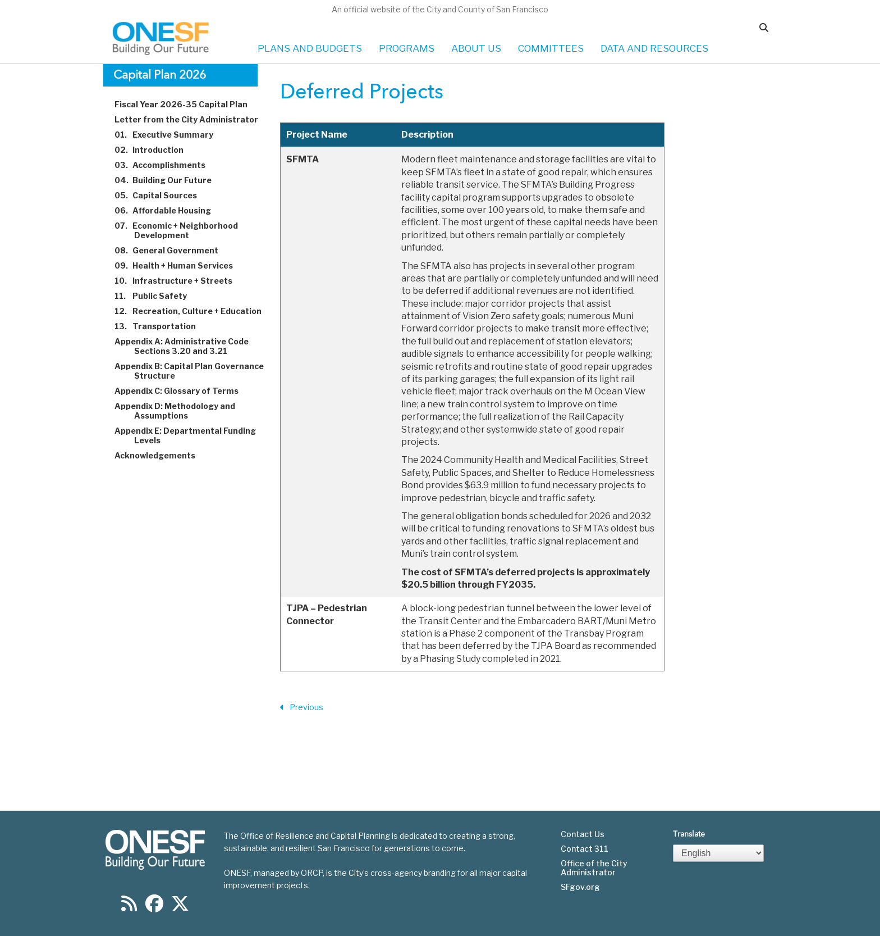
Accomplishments (166, 165)
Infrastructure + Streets (179, 280)
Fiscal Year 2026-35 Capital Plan (187, 104)
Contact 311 (584, 848)
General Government (172, 250)
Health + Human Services (180, 265)
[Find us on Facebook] (154, 907)
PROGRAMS (406, 48)
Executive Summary (170, 134)
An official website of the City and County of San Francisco (440, 9)
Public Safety (157, 296)
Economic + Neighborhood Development (182, 230)
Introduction (155, 150)
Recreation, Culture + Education (194, 311)
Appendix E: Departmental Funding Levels (191, 435)
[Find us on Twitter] (180, 907)
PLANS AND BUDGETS (310, 48)
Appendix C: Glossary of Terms (183, 391)
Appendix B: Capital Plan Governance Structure (195, 370)
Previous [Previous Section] (301, 707)
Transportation (161, 326)
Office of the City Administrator (594, 868)
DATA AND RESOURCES (654, 48)
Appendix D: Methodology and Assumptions (181, 410)
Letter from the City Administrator (192, 119)
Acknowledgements (161, 455)
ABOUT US (476, 48)
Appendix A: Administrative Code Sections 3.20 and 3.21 (188, 346)
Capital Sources (162, 195)
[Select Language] (718, 853)
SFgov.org (580, 887)
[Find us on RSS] (129, 907)
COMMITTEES (551, 48)
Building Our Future (169, 180)
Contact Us (582, 834)
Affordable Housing (169, 210)
